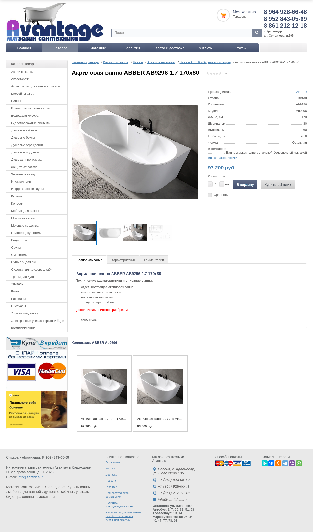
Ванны (16, 101)
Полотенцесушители (26, 233)
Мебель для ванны (25, 211)
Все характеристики (222, 158)
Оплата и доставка (168, 48)
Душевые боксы (23, 137)
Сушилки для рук (23, 262)
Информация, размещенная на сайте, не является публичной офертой (123, 516)
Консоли (17, 203)
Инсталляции (21, 181)
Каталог (60, 48)
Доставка (111, 474)
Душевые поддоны (25, 152)
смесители (46, 496)
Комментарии (154, 260)
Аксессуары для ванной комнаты (35, 86)
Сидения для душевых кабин (32, 269)
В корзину (245, 185)
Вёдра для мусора (24, 115)
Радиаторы (19, 240)
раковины (25, 496)
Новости (111, 480)
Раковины (18, 299)
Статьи (241, 48)
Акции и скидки (22, 71)
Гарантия (132, 48)
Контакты (204, 48)
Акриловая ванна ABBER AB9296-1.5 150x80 (170, 419)
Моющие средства (24, 225)
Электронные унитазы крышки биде (37, 321)
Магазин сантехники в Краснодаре (35, 487)
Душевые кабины (24, 130)
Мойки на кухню (23, 218)
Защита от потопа (24, 167)
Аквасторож (20, 79)
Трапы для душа (23, 277)
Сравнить (221, 195)
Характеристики (123, 260)
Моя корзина (244, 12)
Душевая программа (26, 159)
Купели (16, 196)
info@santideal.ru (31, 477)
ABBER (301, 92)
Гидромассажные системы (30, 123)
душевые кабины (58, 492)
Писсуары (18, 306)
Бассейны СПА (22, 93)
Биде (15, 291)
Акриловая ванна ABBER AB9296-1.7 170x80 (114, 419)
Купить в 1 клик (277, 185)
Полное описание (89, 260)
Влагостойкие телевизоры (30, 108)
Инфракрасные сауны (27, 189)
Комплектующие (23, 328)
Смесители (19, 255)
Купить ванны (79, 487)
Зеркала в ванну (23, 174)
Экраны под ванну (24, 313)
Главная (24, 48)
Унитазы (17, 284)
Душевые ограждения (27, 145)
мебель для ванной (24, 492)
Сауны (16, 247)
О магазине (96, 48)
